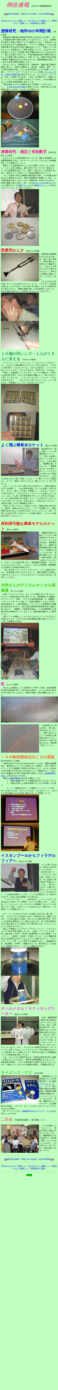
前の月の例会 (11, 14)
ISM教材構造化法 (16, 778)
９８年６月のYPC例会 (16, 87)
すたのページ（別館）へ (38, 21)
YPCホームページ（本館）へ (13, 21)
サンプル (50, 1111)
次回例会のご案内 (37, 23)
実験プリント (23, 185)
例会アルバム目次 (29, 14)
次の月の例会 (46, 14)
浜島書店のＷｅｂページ (32, 1111)
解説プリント (41, 185)
